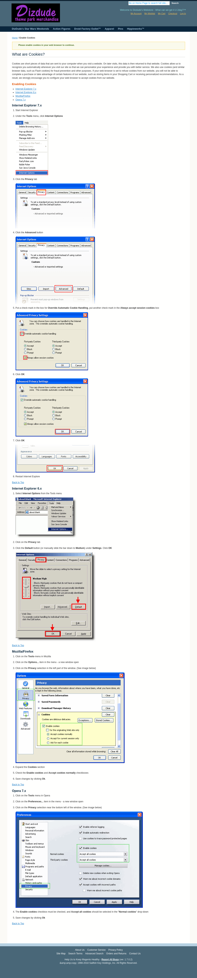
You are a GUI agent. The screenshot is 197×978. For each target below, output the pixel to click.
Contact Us (134, 953)
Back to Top (18, 482)
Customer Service (96, 950)
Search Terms (75, 953)
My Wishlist (149, 13)
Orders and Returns (116, 953)
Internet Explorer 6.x (26, 92)
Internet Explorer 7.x (26, 89)
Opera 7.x (21, 99)
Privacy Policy (115, 950)
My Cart (161, 13)
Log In (183, 13)
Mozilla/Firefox (23, 96)
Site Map (60, 953)
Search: (126, 3)
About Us (79, 950)
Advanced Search (94, 953)
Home (15, 38)
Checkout (172, 13)
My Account (136, 13)
